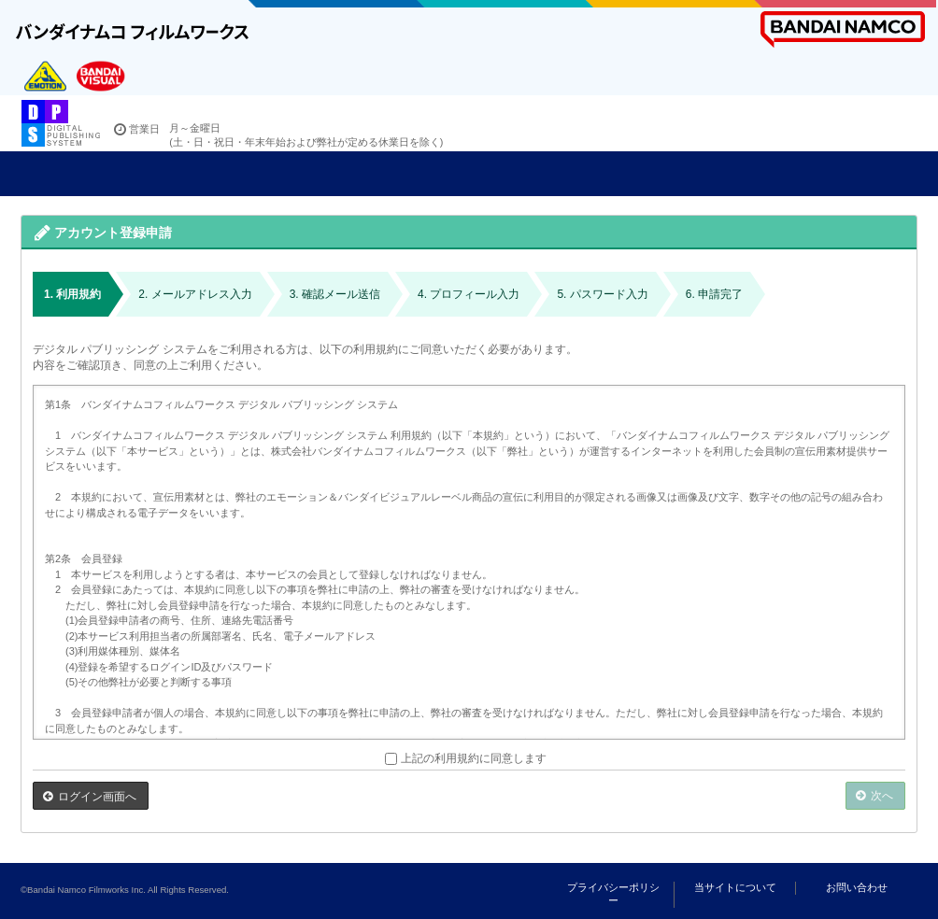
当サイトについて (735, 887)
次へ (882, 795)
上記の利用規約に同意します (466, 758)
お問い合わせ (857, 887)
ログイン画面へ (97, 796)
